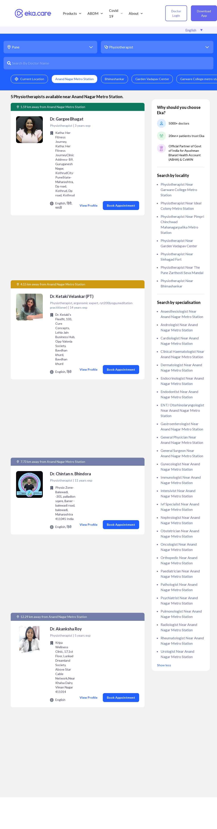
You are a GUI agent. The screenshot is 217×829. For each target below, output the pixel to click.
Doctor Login (176, 13)
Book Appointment (121, 205)
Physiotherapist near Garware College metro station (179, 189)
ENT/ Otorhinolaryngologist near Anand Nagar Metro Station (182, 410)
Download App (204, 13)
